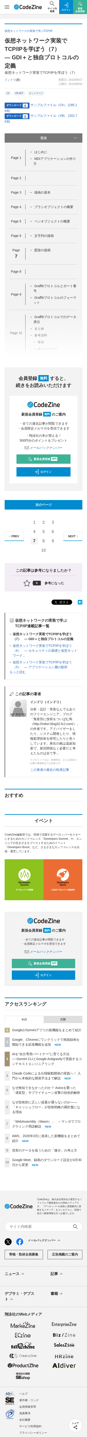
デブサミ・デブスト (19, 1297)
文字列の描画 (44, 236)
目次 (59, 138)
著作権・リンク (29, 1400)
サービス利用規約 (30, 1426)
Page (16, 158)
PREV (13, 536)
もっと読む (18, 672)
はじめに (40, 152)
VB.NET (19, 93)
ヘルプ (23, 1393)
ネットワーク (36, 93)
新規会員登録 (43, 459)
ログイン (43, 472)
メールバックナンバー (44, 448)
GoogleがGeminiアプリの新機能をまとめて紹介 (47, 1030)
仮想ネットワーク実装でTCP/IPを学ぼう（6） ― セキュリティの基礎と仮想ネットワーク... (45, 650)
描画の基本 (42, 192)
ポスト (61, 602)
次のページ (43, 505)
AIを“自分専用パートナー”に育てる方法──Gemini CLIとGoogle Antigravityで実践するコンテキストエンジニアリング (47, 1059)
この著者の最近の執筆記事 (49, 770)
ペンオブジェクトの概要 (52, 221)
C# (8, 93)
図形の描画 (42, 250)
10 (43, 550)
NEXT (74, 536)
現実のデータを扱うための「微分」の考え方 (44, 1150)
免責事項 (24, 1413)
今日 (24, 1019)
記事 (57, 1274)
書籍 (57, 1294)
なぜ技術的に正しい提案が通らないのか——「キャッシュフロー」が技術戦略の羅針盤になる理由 (46, 1107)
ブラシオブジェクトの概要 (53, 207)
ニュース (15, 1274)
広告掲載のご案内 (65, 1254)
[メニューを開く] (7, 7)
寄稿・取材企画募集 (23, 1254)
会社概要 (24, 1419)
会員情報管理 (27, 1406)
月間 (63, 1019)
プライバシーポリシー (33, 1432)
